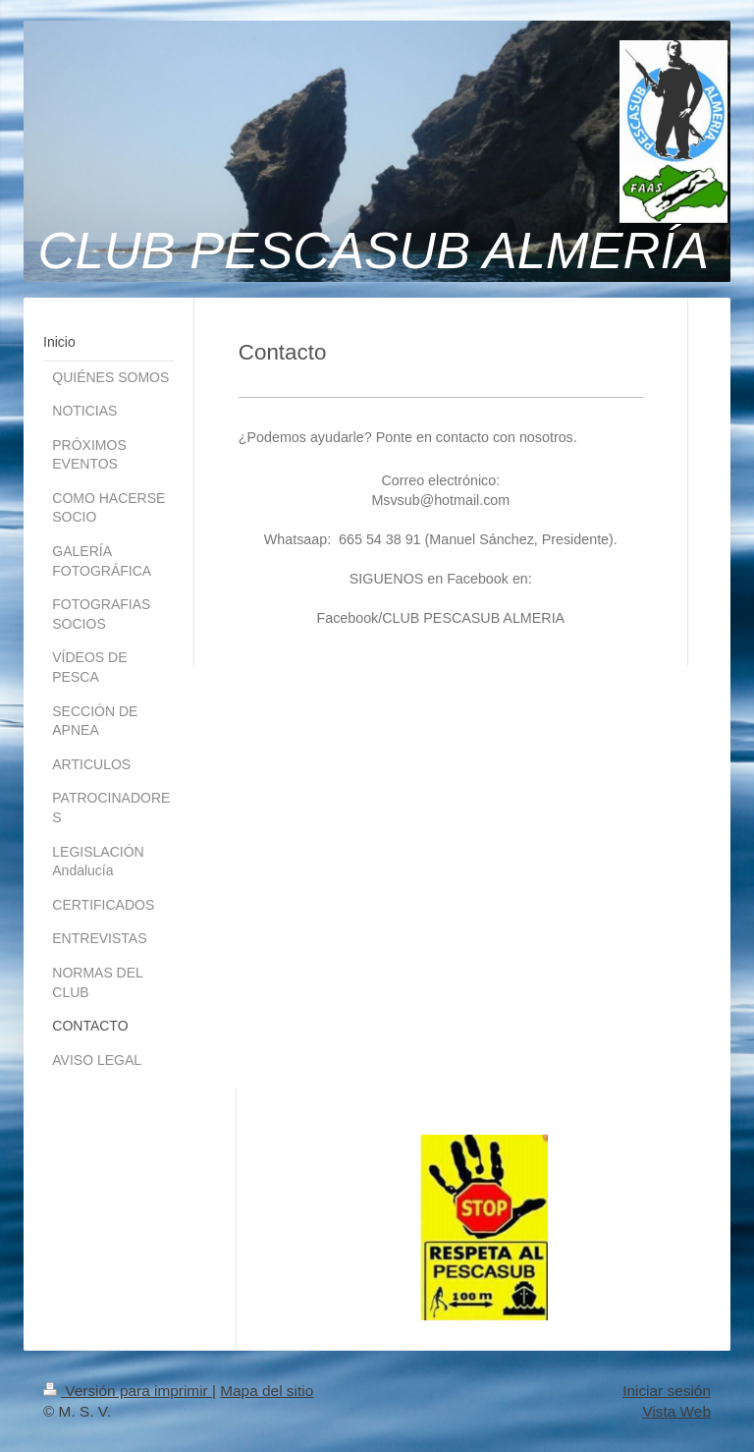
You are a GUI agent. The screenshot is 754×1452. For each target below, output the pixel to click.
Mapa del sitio (266, 1390)
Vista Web (676, 1411)
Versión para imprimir (127, 1390)
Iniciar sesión (666, 1390)
